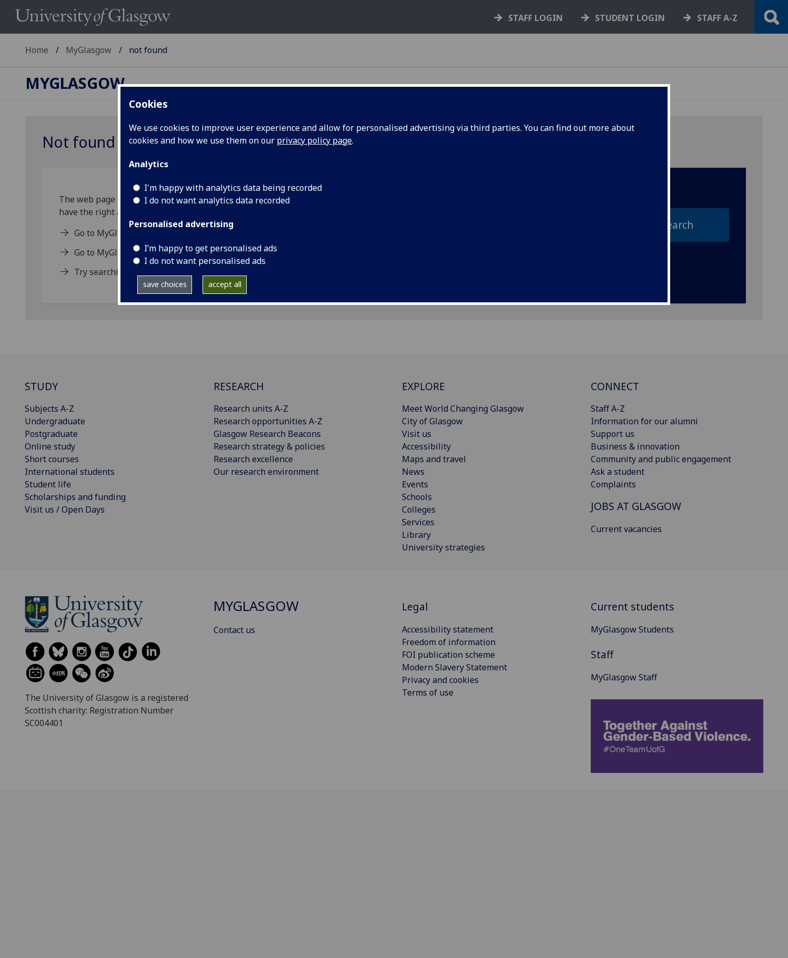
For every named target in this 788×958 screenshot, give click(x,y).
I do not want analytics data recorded (217, 200)
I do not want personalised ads (205, 261)
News (413, 471)
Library (416, 535)
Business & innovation (635, 446)
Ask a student (617, 471)
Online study (50, 446)
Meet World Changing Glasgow (463, 408)
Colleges (419, 509)
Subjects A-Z (49, 408)
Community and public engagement (661, 459)
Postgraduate (51, 434)
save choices (165, 284)
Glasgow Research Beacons (267, 434)
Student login (630, 18)
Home (36, 50)
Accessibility (426, 446)
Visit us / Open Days (65, 509)
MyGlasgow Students (632, 629)
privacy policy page (314, 140)
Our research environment (266, 471)
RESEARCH (239, 386)
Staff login (535, 18)
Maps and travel (434, 459)
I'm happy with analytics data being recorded (233, 187)
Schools (417, 497)
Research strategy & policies (269, 446)
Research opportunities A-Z (268, 421)
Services (418, 522)
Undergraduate (55, 421)
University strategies (443, 547)
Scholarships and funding (75, 497)
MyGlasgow (89, 50)
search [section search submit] (677, 225)
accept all (224, 284)
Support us (612, 434)
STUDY (41, 386)
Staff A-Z (608, 408)
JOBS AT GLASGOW (636, 506)
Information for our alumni (644, 421)
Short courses (52, 459)
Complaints (613, 484)
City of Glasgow (432, 421)
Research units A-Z (251, 408)
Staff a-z (717, 18)
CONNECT (615, 386)
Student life (48, 484)
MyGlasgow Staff (624, 677)
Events (415, 484)
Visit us (416, 434)
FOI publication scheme (448, 654)
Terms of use (427, 692)
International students (70, 471)
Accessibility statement (447, 629)
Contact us (234, 630)
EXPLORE (423, 386)
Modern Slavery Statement (454, 667)
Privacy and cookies (440, 680)
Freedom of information (449, 642)
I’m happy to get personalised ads (210, 248)
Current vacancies (626, 529)
